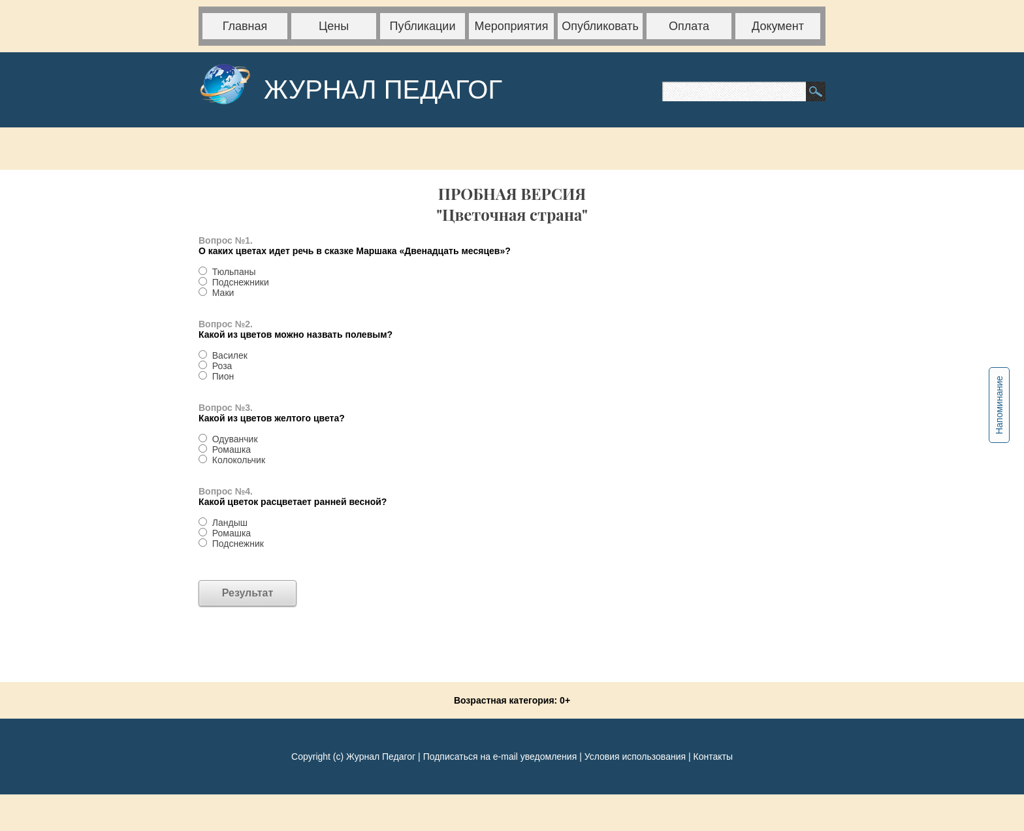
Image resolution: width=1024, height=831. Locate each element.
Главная (245, 26)
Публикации (423, 26)
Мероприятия (512, 26)
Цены (334, 26)
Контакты (712, 756)
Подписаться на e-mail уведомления (500, 756)
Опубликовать (600, 26)
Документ (778, 26)
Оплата (689, 26)
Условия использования (635, 756)
